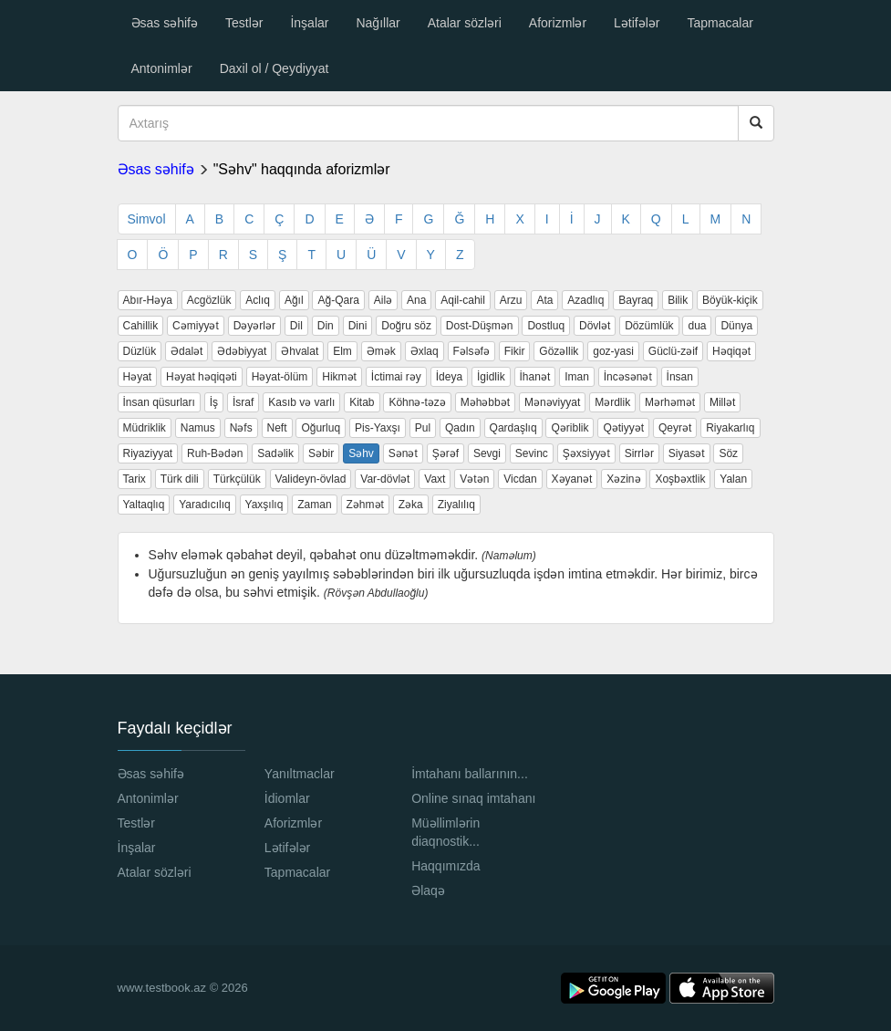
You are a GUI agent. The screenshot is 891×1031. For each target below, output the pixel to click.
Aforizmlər (557, 23)
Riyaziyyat (148, 453)
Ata (544, 300)
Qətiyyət (623, 428)
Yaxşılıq (264, 504)
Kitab (361, 402)
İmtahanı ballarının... (469, 773)
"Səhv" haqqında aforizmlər (301, 169)
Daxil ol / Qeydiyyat (274, 68)
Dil (296, 325)
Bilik (678, 300)
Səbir (321, 453)
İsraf (243, 402)
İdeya (449, 376)
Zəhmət (365, 504)
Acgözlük (209, 300)
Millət (722, 402)
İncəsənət (628, 376)
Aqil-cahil (462, 300)
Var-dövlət (384, 479)
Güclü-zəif (673, 351)
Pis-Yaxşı (377, 428)
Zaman (314, 504)
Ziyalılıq (456, 504)
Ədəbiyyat (241, 351)
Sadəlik (275, 453)
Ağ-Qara (337, 300)
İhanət (535, 376)
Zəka (411, 504)
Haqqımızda (445, 866)
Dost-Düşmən (479, 325)
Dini (358, 325)
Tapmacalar (720, 23)
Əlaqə (428, 890)
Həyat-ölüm (280, 376)
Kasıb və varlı (301, 402)
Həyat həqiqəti (201, 376)
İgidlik (491, 376)
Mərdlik (612, 402)
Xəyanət (572, 479)
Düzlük (140, 351)
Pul (422, 428)
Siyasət (686, 453)
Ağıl (294, 300)
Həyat (137, 376)
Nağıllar (377, 23)
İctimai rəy (396, 376)
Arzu (511, 300)
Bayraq (635, 300)
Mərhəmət (670, 402)
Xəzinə (623, 479)
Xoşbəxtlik (680, 479)
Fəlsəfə (471, 351)
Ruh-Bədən (215, 453)
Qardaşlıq (513, 428)
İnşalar (309, 23)
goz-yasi (613, 351)
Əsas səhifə (164, 23)
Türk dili (180, 479)
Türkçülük (237, 479)
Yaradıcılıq (204, 504)
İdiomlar (287, 798)
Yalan (733, 479)
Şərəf (445, 453)
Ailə (383, 300)
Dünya (736, 325)
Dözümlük (649, 325)
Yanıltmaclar (299, 773)
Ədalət (186, 351)
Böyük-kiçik (730, 300)
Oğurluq (320, 428)
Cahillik (141, 325)
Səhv (361, 453)
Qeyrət (674, 428)
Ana (416, 300)
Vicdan (519, 479)
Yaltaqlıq (144, 504)
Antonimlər (161, 68)
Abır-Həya (147, 300)
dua (697, 325)
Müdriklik (144, 428)
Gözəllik (558, 351)
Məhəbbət (485, 402)
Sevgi (487, 453)
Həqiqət (731, 351)
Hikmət (339, 376)
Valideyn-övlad (311, 479)
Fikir (514, 351)
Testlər (244, 23)
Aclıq (257, 300)
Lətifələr (636, 23)
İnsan (680, 376)
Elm (342, 351)
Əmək (381, 351)
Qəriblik (569, 428)
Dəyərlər (254, 325)
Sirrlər (639, 453)
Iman (577, 376)
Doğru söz (406, 325)
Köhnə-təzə (417, 402)
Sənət (403, 453)
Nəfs (241, 428)
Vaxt (434, 479)
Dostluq (546, 325)
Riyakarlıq (730, 428)
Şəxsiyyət (586, 453)
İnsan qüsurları (159, 402)
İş (214, 402)
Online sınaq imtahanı (473, 798)
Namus (198, 428)
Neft (277, 428)
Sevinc (531, 453)
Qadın (460, 428)
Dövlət (594, 325)
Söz (728, 453)
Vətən (474, 479)
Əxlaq (424, 351)
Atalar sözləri (465, 23)
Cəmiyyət (195, 325)
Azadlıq (585, 300)
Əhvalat (299, 351)
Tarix (134, 479)
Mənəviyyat (552, 402)
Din (325, 325)
